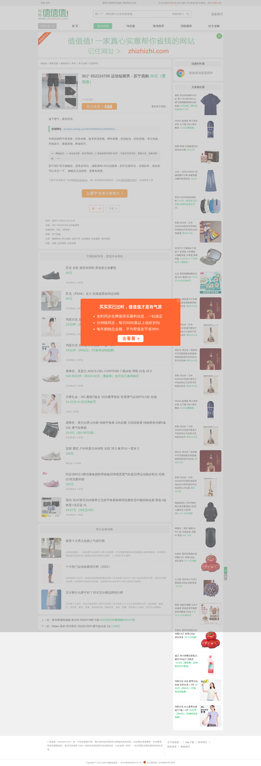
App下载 (189, 742)
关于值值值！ (174, 742)
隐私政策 (172, 746)
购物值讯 (185, 746)
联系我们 (202, 742)
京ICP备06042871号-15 (130, 763)
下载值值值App (59, 749)
